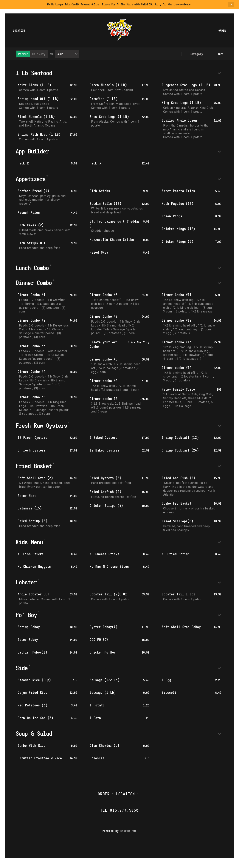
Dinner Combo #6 (104, 295)
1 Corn (95, 718)
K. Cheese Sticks (105, 554)
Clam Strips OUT (32, 243)
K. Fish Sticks (31, 554)
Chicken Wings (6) (177, 241)
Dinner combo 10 (104, 399)
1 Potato (97, 705)
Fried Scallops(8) (177, 521)
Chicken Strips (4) (106, 505)
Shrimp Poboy (29, 627)
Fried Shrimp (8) (32, 521)
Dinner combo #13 (177, 342)
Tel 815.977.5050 (119, 810)
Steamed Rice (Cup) (34, 680)
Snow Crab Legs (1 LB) (109, 117)
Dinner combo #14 (177, 368)
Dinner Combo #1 (32, 295)
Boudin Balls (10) (105, 203)
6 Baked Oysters (104, 437)
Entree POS (128, 831)
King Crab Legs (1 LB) (181, 103)
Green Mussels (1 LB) (108, 85)
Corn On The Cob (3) (35, 718)
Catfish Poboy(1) (32, 652)
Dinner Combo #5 (32, 397)
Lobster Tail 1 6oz (178, 594)
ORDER (104, 793)
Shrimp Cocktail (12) (180, 437)
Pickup (23, 54)
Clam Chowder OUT (105, 745)
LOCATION (125, 793)
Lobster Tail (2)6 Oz (108, 594)
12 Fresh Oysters (32, 437)
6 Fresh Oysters (32, 450)
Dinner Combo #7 (104, 316)
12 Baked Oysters (105, 450)
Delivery (39, 54)
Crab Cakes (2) (31, 225)
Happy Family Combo (178, 389)
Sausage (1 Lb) (103, 692)
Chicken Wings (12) (178, 229)
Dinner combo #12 (177, 320)
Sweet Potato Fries (178, 191)
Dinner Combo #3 (32, 346)
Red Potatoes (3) (32, 705)
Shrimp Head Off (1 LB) (38, 99)
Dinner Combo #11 (177, 295)
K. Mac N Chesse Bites (109, 566)
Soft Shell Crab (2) (35, 478)
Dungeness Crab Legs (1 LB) (186, 85)
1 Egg (166, 680)
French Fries (29, 212)
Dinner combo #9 (104, 381)
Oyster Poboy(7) (103, 627)
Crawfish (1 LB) (104, 99)
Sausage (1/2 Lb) (105, 680)
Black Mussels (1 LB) (36, 117)
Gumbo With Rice (32, 745)
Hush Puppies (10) (177, 203)
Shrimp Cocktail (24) (180, 450)
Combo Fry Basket (177, 503)
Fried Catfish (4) (105, 492)
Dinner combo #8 (104, 359)
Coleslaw (97, 758)
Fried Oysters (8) (105, 478)
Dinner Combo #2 (32, 320)
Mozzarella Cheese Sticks (112, 240)
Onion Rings (172, 216)
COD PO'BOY (99, 639)
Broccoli (169, 692)
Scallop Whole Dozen (179, 120)
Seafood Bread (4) (33, 191)
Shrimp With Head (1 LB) (39, 134)
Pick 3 (95, 163)
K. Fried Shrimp (176, 554)
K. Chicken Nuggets (34, 566)
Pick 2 (23, 163)
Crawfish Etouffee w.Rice (40, 758)
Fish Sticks (100, 191)
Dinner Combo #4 (32, 371)
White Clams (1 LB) (34, 85)
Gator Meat (27, 496)
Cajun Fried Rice (32, 692)
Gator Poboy (28, 639)
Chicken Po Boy (103, 652)
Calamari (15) (30, 508)
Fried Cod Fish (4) (178, 478)
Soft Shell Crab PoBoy (181, 627)
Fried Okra (99, 252)
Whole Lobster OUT (33, 594)
